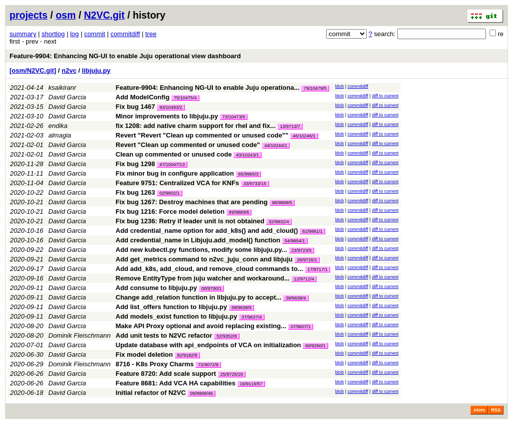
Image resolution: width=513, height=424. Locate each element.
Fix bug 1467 (135, 106)
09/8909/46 (201, 393)
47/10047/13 (172, 164)
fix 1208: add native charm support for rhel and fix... (197, 125)
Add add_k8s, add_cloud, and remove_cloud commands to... (210, 268)
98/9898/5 (282, 202)
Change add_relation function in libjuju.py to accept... (199, 297)
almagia (60, 135)
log (74, 34)
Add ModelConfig (143, 97)
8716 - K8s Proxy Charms (155, 364)
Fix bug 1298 (135, 164)
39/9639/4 (296, 298)
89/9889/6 (239, 212)
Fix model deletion (144, 354)
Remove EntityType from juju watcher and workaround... (204, 278)
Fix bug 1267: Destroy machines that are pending (192, 202)
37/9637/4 (251, 317)
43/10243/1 (247, 155)
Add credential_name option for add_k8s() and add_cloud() (207, 230)
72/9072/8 (208, 364)
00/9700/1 (211, 288)
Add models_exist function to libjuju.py (176, 316)
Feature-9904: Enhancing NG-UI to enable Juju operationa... (209, 87)
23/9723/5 (302, 250)
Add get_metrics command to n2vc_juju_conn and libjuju (204, 259)
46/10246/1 (304, 135)
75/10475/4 (185, 97)
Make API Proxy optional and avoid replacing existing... (202, 326)
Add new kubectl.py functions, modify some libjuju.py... (202, 249)
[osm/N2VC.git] (33, 70)
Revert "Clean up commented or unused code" (188, 145)
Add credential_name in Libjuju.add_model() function (198, 240)
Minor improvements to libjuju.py (167, 116)
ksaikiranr (63, 87)
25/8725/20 (231, 374)
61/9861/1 (312, 231)
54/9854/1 (295, 240)
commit (94, 34)
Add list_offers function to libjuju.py (171, 307)
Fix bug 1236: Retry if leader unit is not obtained (190, 221)
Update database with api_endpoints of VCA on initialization (208, 345)
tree (150, 34)
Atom (479, 409)
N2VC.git (104, 15)
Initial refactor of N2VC (151, 392)
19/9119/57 (251, 383)
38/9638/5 (241, 307)
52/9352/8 (226, 336)
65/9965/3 (248, 174)
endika (58, 125)
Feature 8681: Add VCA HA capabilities (175, 383)
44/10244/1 (276, 145)
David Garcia (67, 97)
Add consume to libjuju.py (156, 288)
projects (29, 15)
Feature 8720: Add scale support (166, 373)
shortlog (53, 34)
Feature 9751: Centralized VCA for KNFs (177, 183)
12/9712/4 (304, 278)
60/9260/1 (315, 345)
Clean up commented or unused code (174, 154)
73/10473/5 (233, 116)
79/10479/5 (315, 88)
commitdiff (125, 34)
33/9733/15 (255, 183)
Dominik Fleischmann (80, 335)
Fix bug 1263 (135, 192)
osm (66, 15)
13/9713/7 (290, 126)
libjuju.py (96, 70)
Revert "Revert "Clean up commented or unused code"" (202, 135)
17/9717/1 (318, 269)
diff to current (385, 95)
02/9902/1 (169, 193)
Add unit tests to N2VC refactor (164, 335)
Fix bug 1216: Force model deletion (170, 211)
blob (339, 86)
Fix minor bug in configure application (175, 173)
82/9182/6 (187, 355)
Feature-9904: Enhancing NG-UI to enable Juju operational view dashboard (125, 56)
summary (23, 34)
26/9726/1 (307, 259)
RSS (495, 409)
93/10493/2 (170, 107)
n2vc (69, 70)
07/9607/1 (301, 326)
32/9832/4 (279, 221)
